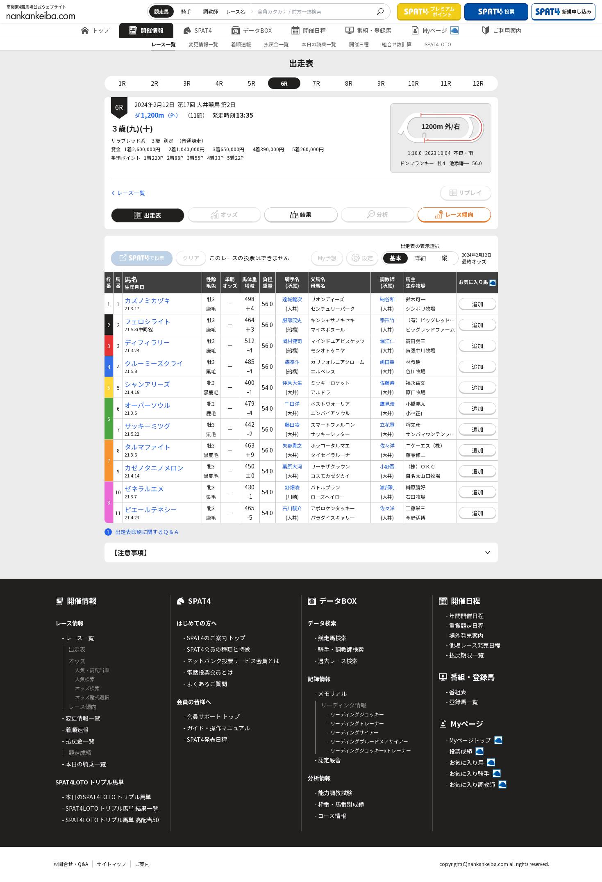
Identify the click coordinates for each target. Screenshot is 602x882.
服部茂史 (292, 319)
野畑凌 (292, 487)
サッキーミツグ (147, 426)
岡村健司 (292, 340)
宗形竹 (387, 319)
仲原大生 (292, 382)
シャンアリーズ (147, 384)
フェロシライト (147, 321)
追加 (477, 304)
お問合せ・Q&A (70, 863)
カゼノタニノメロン (154, 468)
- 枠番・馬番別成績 (339, 804)
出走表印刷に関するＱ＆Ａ (147, 532)
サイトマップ (111, 863)
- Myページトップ (468, 740)
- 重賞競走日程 (464, 625)
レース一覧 (163, 44)
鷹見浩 (387, 403)
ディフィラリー (147, 342)
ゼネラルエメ (144, 488)
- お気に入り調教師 (470, 784)
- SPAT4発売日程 (205, 739)
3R (187, 83)
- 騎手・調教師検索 (339, 649)
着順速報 (241, 44)
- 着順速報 (75, 729)
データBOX (252, 30)
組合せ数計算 (396, 44)
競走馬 (161, 11)
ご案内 (142, 863)
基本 (395, 258)
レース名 (235, 11)
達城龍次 (292, 299)
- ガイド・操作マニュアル (216, 728)
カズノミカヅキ (147, 300)
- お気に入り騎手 (467, 773)
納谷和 (387, 299)
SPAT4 (197, 30)
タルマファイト (147, 447)
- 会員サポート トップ (211, 716)
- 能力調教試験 (333, 793)
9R (381, 83)
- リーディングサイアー (353, 732)
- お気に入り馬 (464, 762)
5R (251, 83)
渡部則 (387, 487)
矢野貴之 (292, 445)
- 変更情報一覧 (81, 718)
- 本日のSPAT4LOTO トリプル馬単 (106, 797)
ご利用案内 (502, 30)
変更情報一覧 (203, 44)
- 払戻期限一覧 (464, 655)
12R (478, 83)
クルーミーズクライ (154, 363)
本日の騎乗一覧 (319, 44)
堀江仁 (387, 340)
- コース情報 (330, 816)
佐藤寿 (387, 382)
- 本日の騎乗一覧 (84, 764)
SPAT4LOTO (438, 44)
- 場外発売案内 (464, 635)
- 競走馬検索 (330, 638)
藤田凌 (292, 424)
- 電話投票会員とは (208, 672)
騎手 (186, 11)
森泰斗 (292, 361)
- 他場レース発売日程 (472, 645)
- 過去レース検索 (336, 661)
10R (413, 83)
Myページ (435, 30)
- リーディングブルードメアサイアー (367, 741)
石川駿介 (292, 508)
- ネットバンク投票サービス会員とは (231, 661)
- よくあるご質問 (205, 684)
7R (316, 83)
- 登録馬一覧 (461, 702)
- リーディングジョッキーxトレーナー (369, 750)
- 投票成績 (458, 751)
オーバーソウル (147, 405)
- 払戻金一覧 (78, 741)
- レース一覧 (78, 638)
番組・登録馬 (368, 30)
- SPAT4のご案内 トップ (214, 638)
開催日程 (308, 30)
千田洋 (292, 403)
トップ (95, 30)
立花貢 (387, 424)
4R (219, 83)
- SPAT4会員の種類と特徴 (216, 649)
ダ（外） (158, 115)
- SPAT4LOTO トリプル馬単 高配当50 (110, 820)
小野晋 (387, 466)
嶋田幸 (387, 361)
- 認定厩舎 (327, 760)
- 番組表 (455, 692)
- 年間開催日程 (464, 615)
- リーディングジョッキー (355, 714)
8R (348, 83)
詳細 (420, 258)
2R (154, 83)
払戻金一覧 (276, 44)
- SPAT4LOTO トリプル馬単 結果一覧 (110, 808)
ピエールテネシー (151, 509)
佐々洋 (387, 445)
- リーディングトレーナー (355, 723)
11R (446, 83)
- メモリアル (330, 693)
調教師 (210, 11)
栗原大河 (292, 466)
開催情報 (146, 30)
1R (122, 83)
